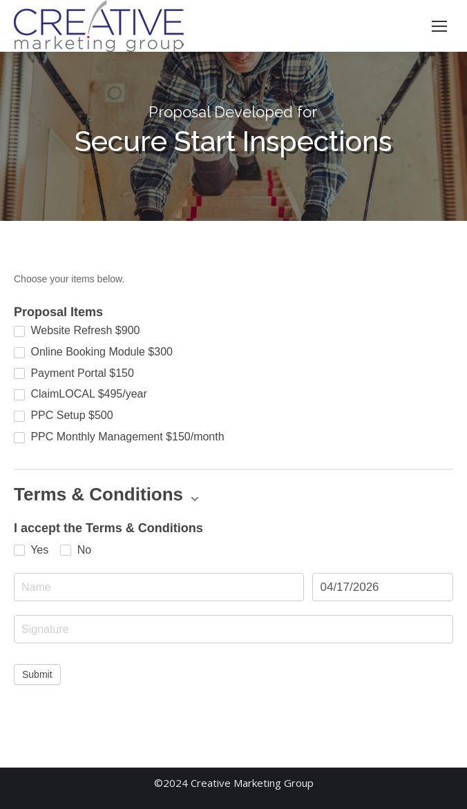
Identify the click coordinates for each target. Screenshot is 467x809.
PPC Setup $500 (63, 415)
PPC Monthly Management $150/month (119, 437)
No (75, 550)
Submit (37, 674)
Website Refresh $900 (77, 330)
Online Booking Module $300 (93, 352)
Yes (31, 550)
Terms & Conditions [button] (107, 494)
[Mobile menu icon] (439, 26)
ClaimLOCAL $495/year (80, 394)
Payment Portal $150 (74, 373)
